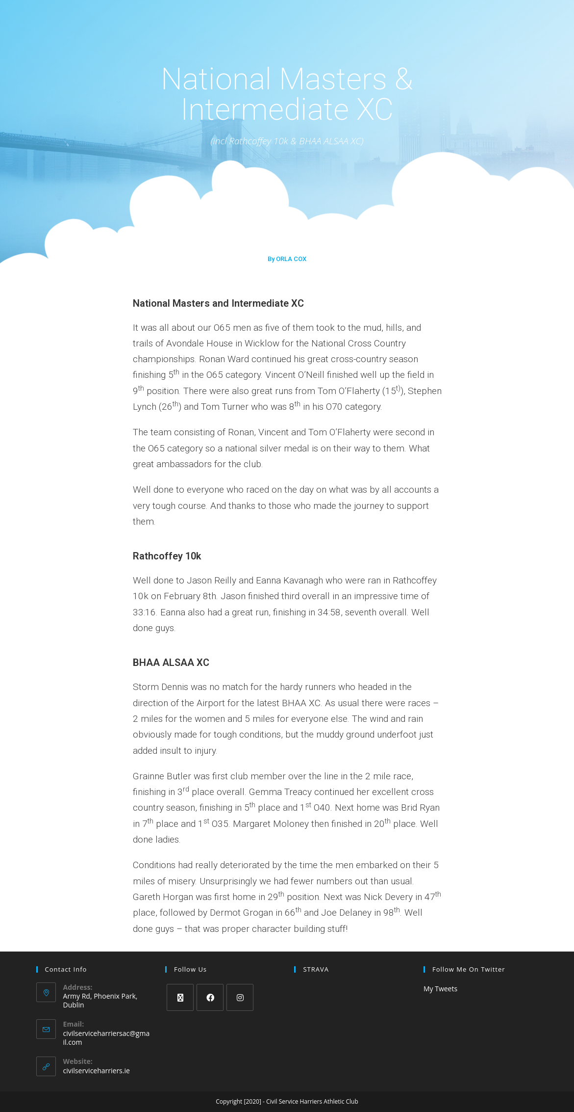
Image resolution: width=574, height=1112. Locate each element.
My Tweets (440, 988)
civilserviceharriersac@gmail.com (106, 1038)
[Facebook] (210, 997)
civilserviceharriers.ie (96, 1070)
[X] (180, 997)
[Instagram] (239, 997)
